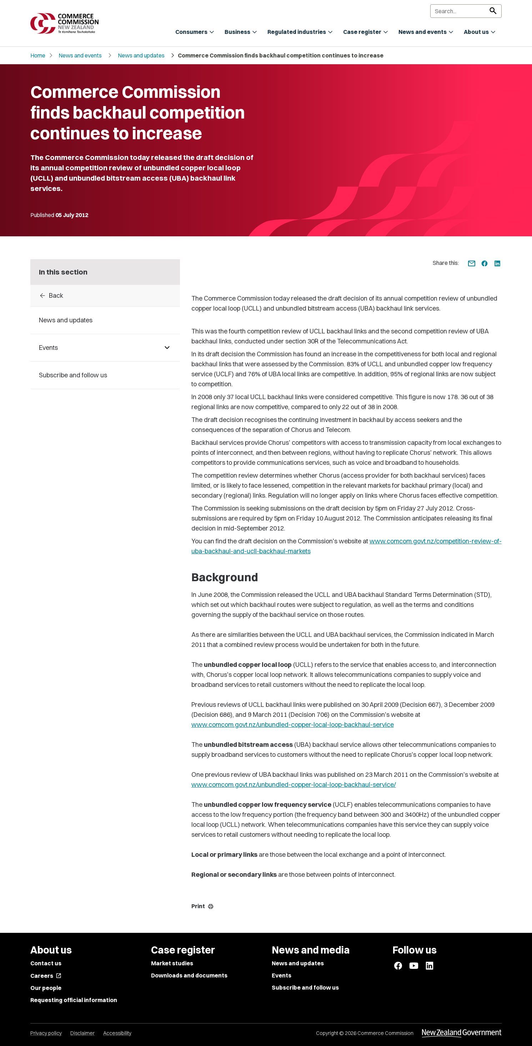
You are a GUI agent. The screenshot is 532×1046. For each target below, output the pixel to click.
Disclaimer (82, 1033)
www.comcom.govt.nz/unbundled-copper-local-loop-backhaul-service (292, 724)
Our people (45, 987)
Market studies (172, 963)
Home (37, 55)
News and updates (141, 55)
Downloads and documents (189, 975)
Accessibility (117, 1033)
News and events (80, 55)
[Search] (466, 11)
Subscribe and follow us (305, 987)
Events (281, 975)
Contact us (45, 963)
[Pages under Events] (167, 348)
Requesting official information (73, 1000)
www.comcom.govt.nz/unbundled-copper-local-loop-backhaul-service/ (293, 784)
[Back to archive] (105, 295)
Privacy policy (46, 1033)
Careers (45, 975)
